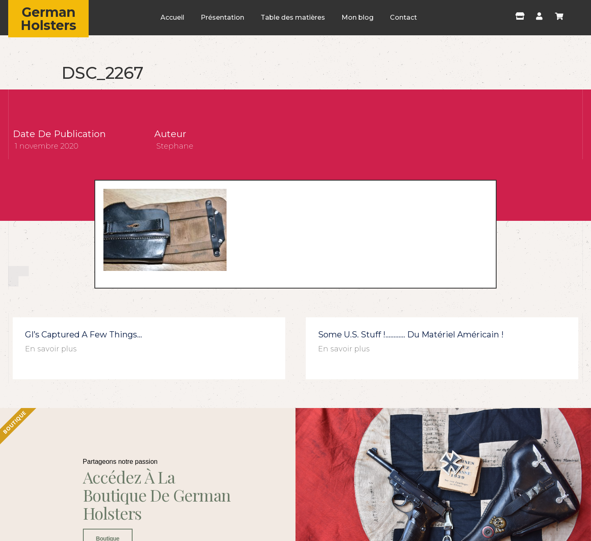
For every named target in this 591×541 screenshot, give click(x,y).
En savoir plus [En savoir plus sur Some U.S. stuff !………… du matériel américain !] (344, 348)
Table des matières (293, 17)
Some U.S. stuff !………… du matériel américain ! (411, 334)
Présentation (222, 17)
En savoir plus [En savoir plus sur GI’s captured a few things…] (51, 348)
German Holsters (48, 18)
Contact (403, 17)
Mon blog (357, 17)
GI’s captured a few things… (83, 334)
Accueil (172, 17)
